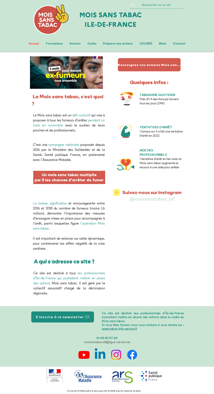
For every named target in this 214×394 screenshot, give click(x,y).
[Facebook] (132, 354)
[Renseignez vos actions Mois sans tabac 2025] (149, 64)
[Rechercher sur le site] (156, 5)
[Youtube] (84, 354)
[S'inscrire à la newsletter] (62, 317)
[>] (116, 192)
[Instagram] (116, 354)
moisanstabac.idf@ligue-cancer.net (107, 342)
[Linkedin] (100, 354)
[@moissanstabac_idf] (152, 199)
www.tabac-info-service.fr (119, 329)
